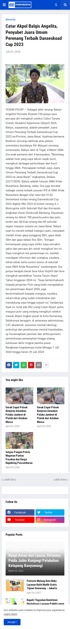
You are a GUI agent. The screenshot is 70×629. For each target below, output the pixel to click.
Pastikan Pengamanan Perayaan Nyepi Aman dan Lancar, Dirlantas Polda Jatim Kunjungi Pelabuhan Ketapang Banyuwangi (34, 558)
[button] (4, 5)
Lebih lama (60, 479)
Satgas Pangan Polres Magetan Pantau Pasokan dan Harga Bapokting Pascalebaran (19, 457)
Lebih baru (10, 479)
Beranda (10, 19)
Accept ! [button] (12, 622)
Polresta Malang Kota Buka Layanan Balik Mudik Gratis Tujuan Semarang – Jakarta (42, 584)
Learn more (10, 614)
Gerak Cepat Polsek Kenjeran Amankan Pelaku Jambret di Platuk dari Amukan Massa (16, 415)
